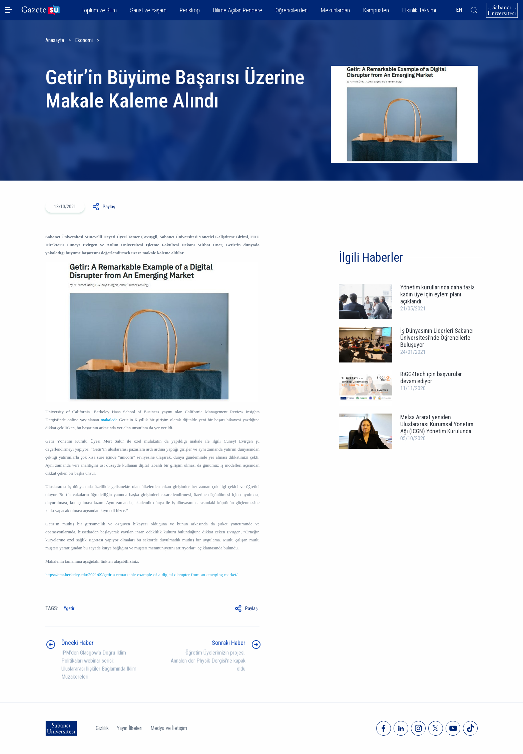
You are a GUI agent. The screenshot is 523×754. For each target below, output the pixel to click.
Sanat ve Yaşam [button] (148, 10)
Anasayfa (54, 40)
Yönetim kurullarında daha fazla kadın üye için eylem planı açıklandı (437, 294)
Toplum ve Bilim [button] (99, 10)
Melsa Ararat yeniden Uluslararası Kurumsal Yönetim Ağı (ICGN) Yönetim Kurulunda (436, 424)
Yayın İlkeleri (129, 728)
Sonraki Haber (228, 642)
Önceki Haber (77, 642)
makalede (109, 419)
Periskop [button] (190, 10)
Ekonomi (84, 40)
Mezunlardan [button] (335, 10)
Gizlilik (102, 728)
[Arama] (474, 10)
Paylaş (109, 206)
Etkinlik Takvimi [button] (419, 10)
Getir (70, 608)
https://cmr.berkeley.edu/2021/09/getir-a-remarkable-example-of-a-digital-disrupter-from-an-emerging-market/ (141, 574)
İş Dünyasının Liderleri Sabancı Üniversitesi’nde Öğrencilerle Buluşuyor (437, 337)
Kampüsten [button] (376, 10)
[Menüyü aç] (8, 10)
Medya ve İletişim (168, 728)
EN (459, 10)
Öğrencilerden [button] (292, 10)
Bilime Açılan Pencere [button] (237, 10)
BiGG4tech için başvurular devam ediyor (431, 377)
